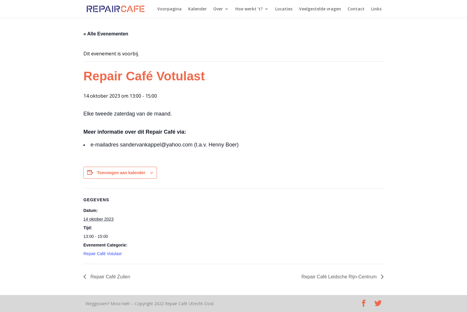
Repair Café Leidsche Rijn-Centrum (339, 276)
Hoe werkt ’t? (249, 9)
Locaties (283, 9)
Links (376, 9)
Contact (356, 9)
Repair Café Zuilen (109, 276)
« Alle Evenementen (105, 33)
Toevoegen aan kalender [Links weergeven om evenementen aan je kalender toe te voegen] (121, 172)
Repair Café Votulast (102, 253)
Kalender (197, 9)
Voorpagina (169, 9)
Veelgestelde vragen (320, 9)
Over (218, 9)
